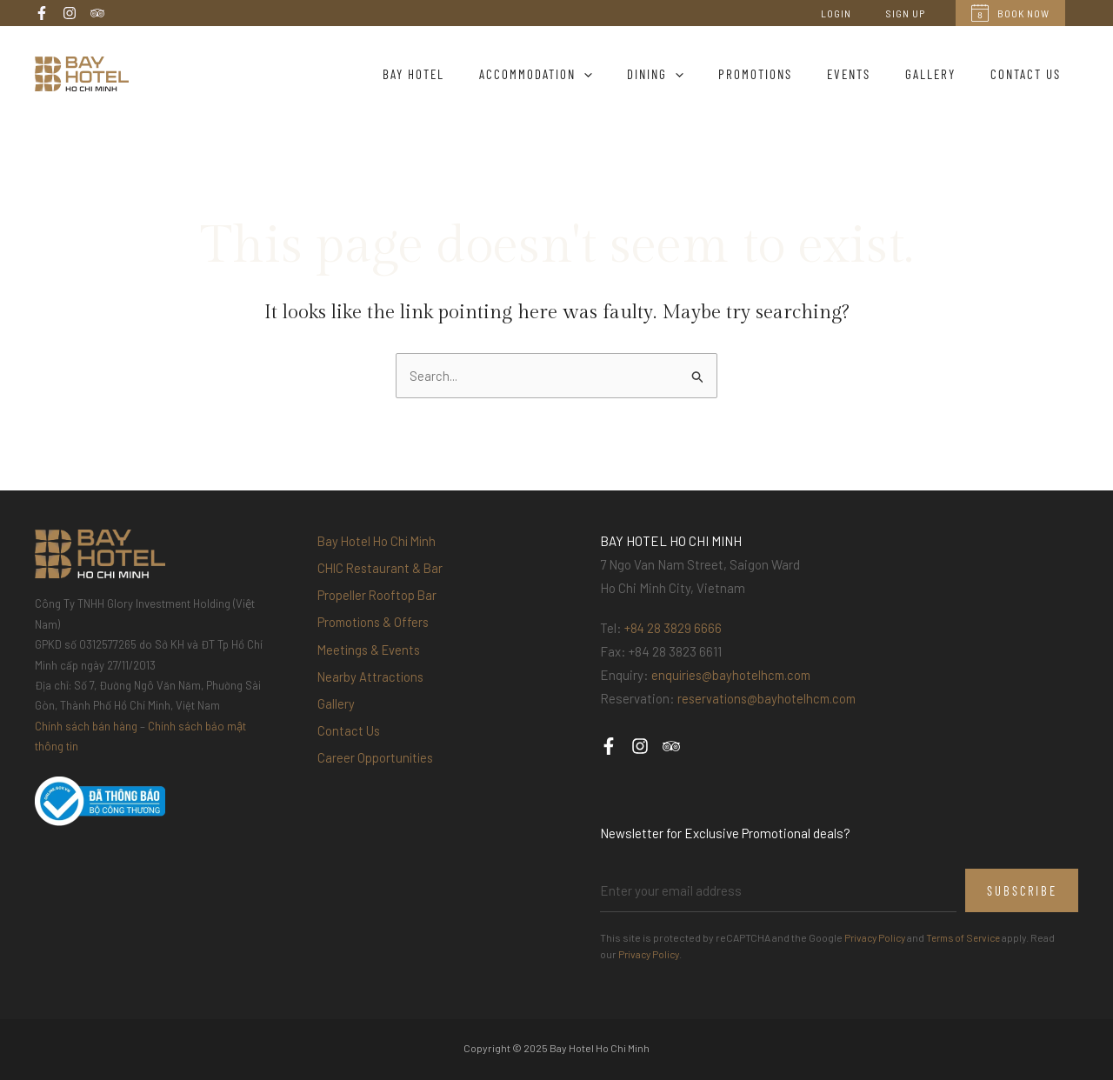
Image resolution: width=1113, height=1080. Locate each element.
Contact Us (1030, 74)
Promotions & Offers (375, 631)
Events (870, 74)
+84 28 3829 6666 (673, 629)
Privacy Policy (877, 938)
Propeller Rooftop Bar (377, 602)
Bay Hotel (470, 74)
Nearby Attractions (371, 691)
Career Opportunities (376, 782)
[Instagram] (70, 13)
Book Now (1010, 13)
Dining (694, 74)
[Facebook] (42, 13)
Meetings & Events (371, 662)
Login (857, 13)
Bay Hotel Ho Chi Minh (379, 542)
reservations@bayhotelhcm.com (770, 699)
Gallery (943, 74)
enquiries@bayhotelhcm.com (734, 675)
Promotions (786, 74)
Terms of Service (971, 938)
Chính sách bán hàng (86, 727)
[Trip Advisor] (97, 13)
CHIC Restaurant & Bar (382, 571)
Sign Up (912, 13)
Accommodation (583, 74)
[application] (631, 74)
